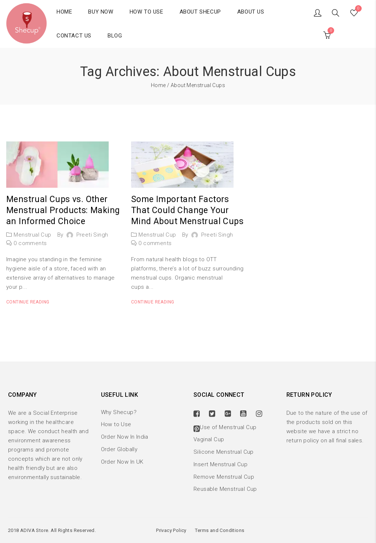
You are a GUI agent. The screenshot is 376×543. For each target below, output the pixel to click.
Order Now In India (124, 437)
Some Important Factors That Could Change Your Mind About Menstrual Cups (187, 210)
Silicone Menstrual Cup (224, 452)
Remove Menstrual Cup (224, 477)
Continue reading (27, 302)
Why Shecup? (119, 412)
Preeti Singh (92, 234)
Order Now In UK (122, 462)
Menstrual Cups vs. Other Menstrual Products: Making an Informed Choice (63, 210)
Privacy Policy (171, 530)
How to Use (116, 424)
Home (158, 85)
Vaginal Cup (209, 439)
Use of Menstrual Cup (228, 427)
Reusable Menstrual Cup (225, 489)
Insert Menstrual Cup (220, 464)
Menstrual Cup (32, 234)
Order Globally (119, 449)
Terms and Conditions (219, 530)
